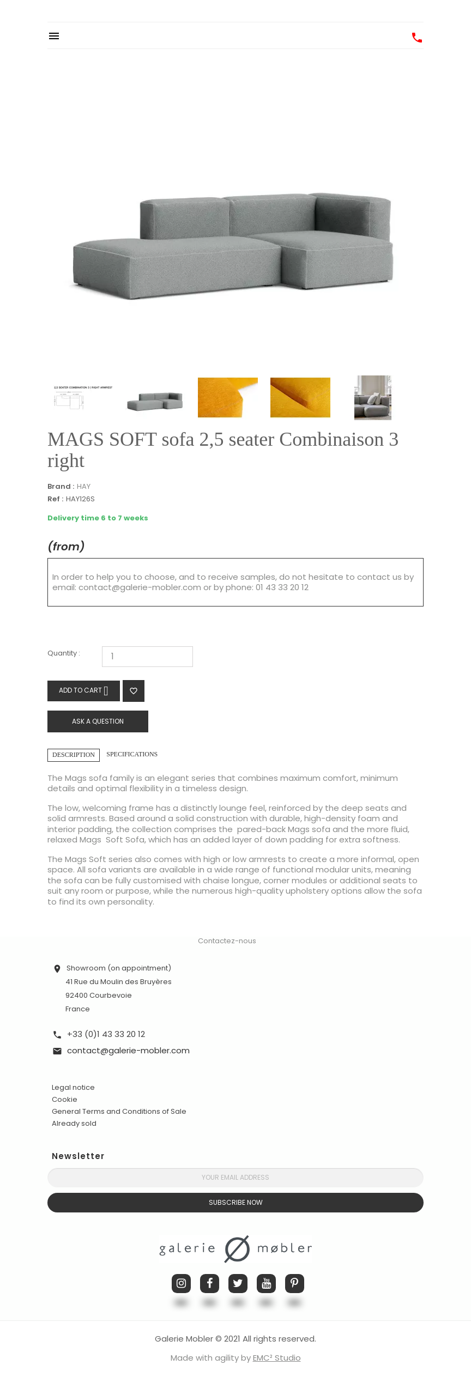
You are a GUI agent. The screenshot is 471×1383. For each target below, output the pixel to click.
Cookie (64, 1099)
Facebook (209, 1283)
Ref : (55, 499)
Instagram (181, 1283)
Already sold (74, 1123)
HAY (83, 486)
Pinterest (294, 1283)
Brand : (60, 486)
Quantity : (63, 653)
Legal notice (73, 1087)
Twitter (237, 1283)
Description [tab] (73, 755)
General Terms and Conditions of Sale (119, 1111)
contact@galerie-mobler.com (139, 587)
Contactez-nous (227, 941)
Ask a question (98, 721)
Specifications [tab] (132, 754)
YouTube (266, 1283)
